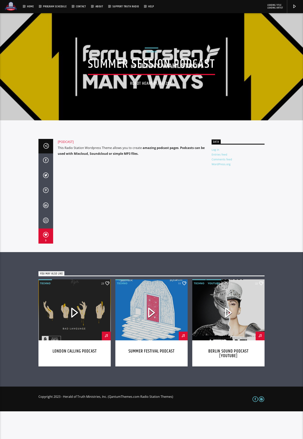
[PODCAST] (66, 169)
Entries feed (219, 182)
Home (30, 6)
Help (151, 6)
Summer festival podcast (151, 379)
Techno (151, 65)
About (99, 6)
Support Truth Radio (125, 6)
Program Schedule (55, 6)
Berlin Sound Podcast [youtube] (228, 381)
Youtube (214, 311)
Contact (81, 6)
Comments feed (222, 187)
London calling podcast (75, 379)
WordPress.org (221, 192)
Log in (215, 177)
